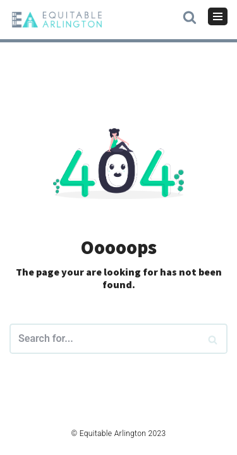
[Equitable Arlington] (56, 19)
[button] (190, 16)
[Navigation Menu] (218, 16)
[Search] (213, 339)
